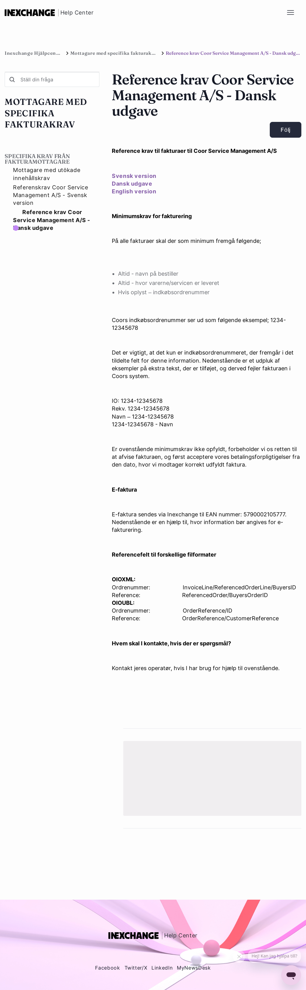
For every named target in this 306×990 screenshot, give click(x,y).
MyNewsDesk (194, 968)
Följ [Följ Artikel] (286, 130)
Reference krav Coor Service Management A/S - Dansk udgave (51, 220)
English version (134, 191)
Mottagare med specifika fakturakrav (114, 53)
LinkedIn (162, 968)
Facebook (107, 968)
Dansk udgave (132, 183)
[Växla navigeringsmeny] (290, 12)
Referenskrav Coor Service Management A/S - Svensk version (50, 195)
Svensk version (134, 176)
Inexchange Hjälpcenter (34, 53)
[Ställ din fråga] (52, 79)
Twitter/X (136, 968)
